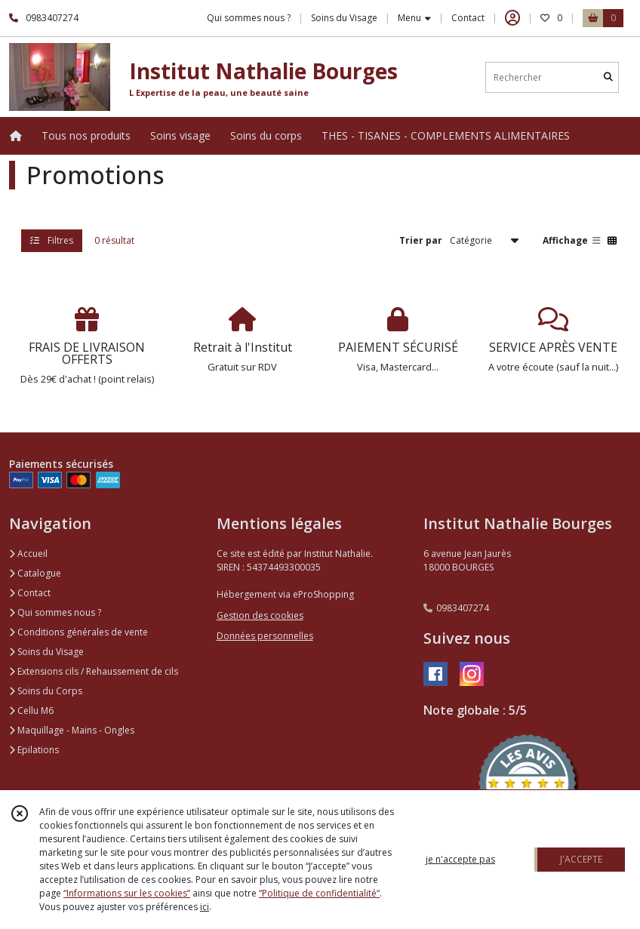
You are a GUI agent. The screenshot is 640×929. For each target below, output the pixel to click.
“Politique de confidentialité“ (319, 893)
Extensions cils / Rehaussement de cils (93, 671)
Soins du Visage (46, 651)
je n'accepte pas (460, 859)
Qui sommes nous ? (55, 612)
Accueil (28, 553)
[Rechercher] (608, 77)
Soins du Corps (45, 690)
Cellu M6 (31, 710)
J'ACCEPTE (581, 859)
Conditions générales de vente (78, 632)
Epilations (34, 749)
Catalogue (35, 573)
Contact (468, 17)
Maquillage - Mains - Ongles (71, 730)
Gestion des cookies (260, 615)
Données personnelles (265, 635)
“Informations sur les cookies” (126, 893)
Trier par (420, 240)
